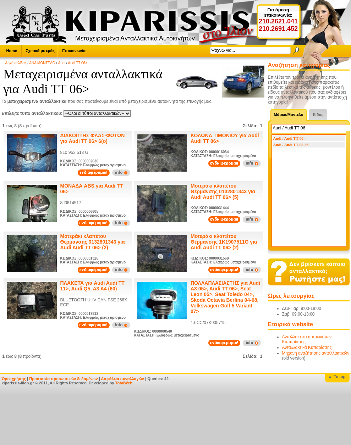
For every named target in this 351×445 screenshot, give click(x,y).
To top (340, 376)
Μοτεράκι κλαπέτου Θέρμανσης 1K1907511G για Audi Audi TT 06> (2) (224, 241)
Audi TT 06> (77, 63)
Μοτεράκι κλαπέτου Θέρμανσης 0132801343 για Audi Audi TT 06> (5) (223, 191)
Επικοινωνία (74, 51)
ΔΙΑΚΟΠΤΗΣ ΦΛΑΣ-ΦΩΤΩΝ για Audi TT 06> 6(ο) (92, 138)
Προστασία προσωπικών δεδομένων (63, 379)
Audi (61, 63)
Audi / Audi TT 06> (289, 138)
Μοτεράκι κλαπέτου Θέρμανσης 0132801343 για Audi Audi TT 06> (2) (92, 241)
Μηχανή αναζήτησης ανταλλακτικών (316, 353)
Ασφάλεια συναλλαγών (122, 379)
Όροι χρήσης (14, 379)
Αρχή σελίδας (16, 63)
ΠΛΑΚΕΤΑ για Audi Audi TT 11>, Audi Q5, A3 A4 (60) (92, 285)
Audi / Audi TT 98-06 (291, 145)
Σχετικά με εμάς (40, 51)
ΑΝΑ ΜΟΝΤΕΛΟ (42, 63)
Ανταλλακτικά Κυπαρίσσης (307, 347)
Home (11, 51)
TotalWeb (123, 383)
